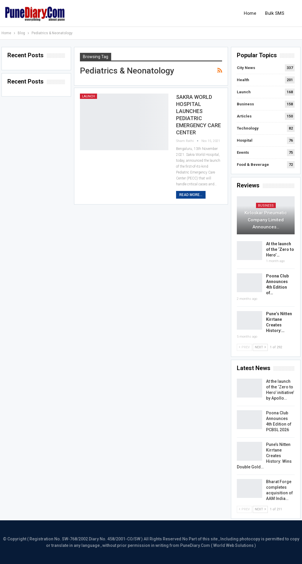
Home (250, 13)
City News (246, 68)
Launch (88, 96)
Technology (248, 128)
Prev (244, 347)
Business (245, 104)
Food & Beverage (253, 164)
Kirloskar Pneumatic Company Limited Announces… (265, 220)
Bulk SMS (274, 13)
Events (243, 152)
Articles (244, 116)
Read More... (190, 195)
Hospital (244, 140)
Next (260, 347)
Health (243, 80)
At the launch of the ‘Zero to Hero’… (280, 249)
